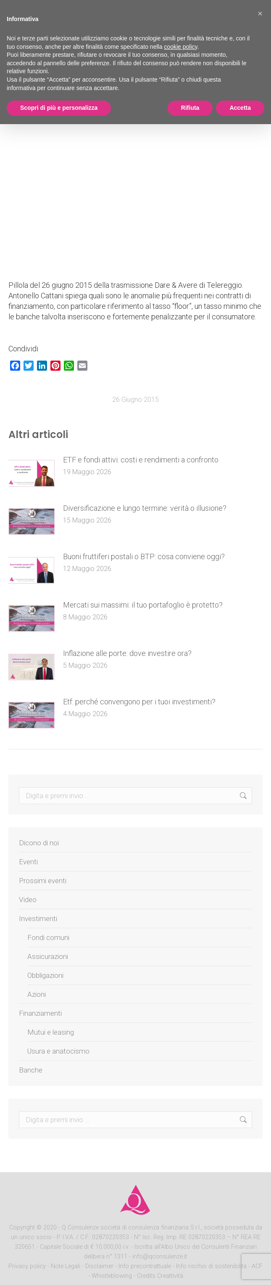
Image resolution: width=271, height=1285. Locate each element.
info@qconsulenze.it (159, 1256)
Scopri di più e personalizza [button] (58, 107)
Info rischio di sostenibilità (212, 1266)
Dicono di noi (39, 843)
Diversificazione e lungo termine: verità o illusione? (144, 508)
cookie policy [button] (180, 46)
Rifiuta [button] (190, 107)
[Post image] (31, 473)
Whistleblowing (112, 1276)
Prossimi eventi (42, 880)
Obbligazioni (45, 975)
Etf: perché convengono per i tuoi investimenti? (139, 701)
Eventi (28, 862)
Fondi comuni (48, 937)
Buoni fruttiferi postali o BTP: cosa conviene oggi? (144, 556)
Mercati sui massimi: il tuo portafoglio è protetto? (143, 604)
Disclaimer (99, 1266)
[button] (260, 13)
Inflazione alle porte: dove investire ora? (127, 653)
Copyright (22, 1227)
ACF (257, 1266)
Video (28, 899)
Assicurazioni (47, 956)
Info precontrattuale (145, 1266)
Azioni (36, 994)
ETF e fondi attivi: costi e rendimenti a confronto (140, 459)
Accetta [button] (240, 107)
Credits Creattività (160, 1276)
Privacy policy (27, 1266)
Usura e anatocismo (58, 1051)
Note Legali (65, 1266)
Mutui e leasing (50, 1032)
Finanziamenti (40, 1013)
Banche (30, 1070)
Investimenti (38, 918)
